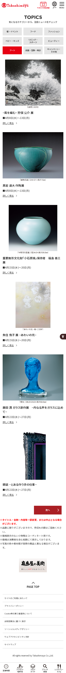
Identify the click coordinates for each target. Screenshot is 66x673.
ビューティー (53, 40)
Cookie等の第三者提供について (18, 613)
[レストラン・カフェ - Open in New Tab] (59, 668)
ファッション (54, 31)
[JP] (54, 5)
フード (33, 31)
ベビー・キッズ (12, 40)
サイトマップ (10, 644)
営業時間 (6, 670)
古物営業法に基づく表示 (15, 621)
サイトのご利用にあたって (15, 598)
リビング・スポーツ (33, 41)
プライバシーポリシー (14, 605)
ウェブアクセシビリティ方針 (16, 636)
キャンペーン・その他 (54, 50)
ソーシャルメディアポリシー (16, 629)
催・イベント (12, 31)
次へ (47, 510)
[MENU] (61, 5)
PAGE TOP (33, 587)
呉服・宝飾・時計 (33, 50)
